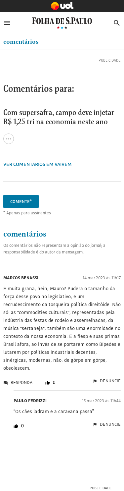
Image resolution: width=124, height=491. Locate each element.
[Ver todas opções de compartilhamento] (8, 139)
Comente (21, 201)
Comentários (20, 41)
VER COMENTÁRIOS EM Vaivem (37, 164)
